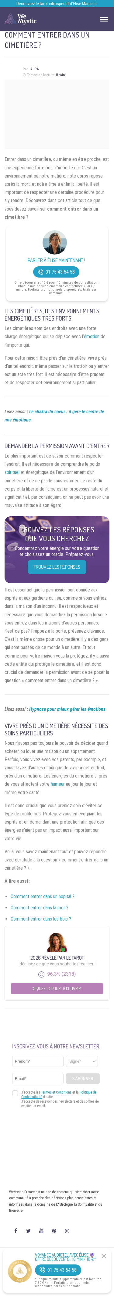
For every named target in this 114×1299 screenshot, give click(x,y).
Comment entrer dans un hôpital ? (42, 896)
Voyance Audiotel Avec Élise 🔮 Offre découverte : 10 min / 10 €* (65, 1257)
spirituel (12, 472)
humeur (58, 784)
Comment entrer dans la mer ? (39, 908)
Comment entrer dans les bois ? (41, 919)
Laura (34, 69)
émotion (91, 336)
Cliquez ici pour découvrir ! (57, 988)
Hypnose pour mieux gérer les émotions (67, 709)
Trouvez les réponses (57, 567)
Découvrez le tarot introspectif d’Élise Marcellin (57, 3)
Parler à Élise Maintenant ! (56, 260)
